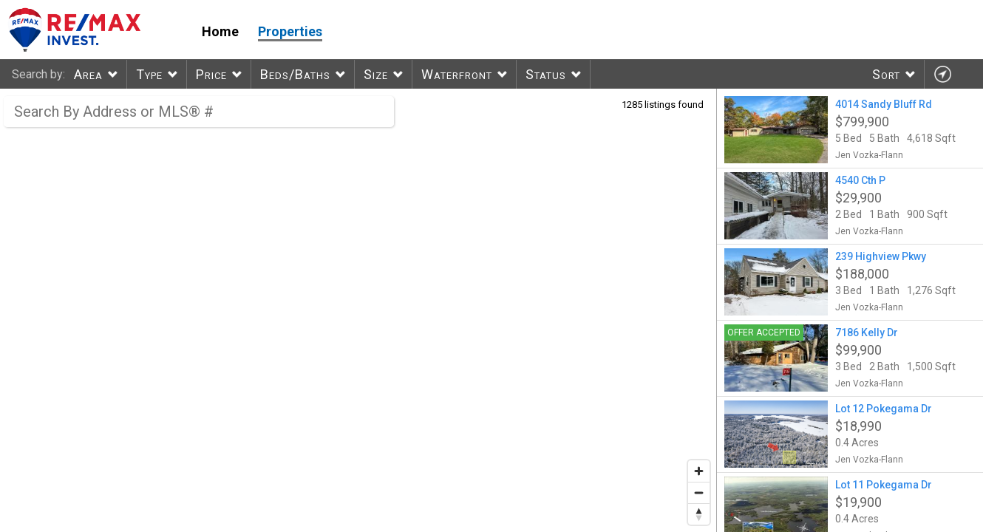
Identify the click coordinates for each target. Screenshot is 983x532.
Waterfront (456, 74)
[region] (358, 310)
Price (211, 74)
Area (88, 74)
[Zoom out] (699, 492)
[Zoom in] (699, 471)
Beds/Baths (295, 74)
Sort (886, 74)
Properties (290, 31)
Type (149, 74)
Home (220, 31)
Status (545, 74)
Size (376, 74)
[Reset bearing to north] (699, 514)
